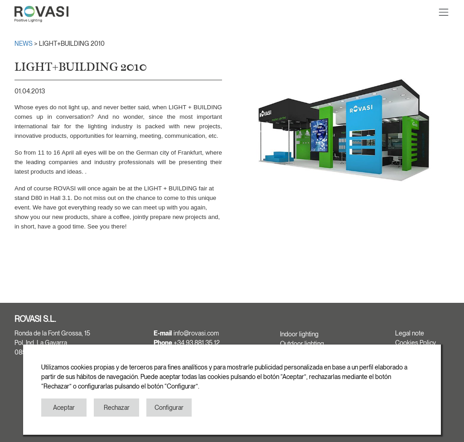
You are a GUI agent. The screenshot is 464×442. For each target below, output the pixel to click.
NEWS (24, 43)
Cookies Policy (415, 342)
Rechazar (117, 407)
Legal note (409, 333)
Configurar (169, 407)
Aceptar (64, 407)
